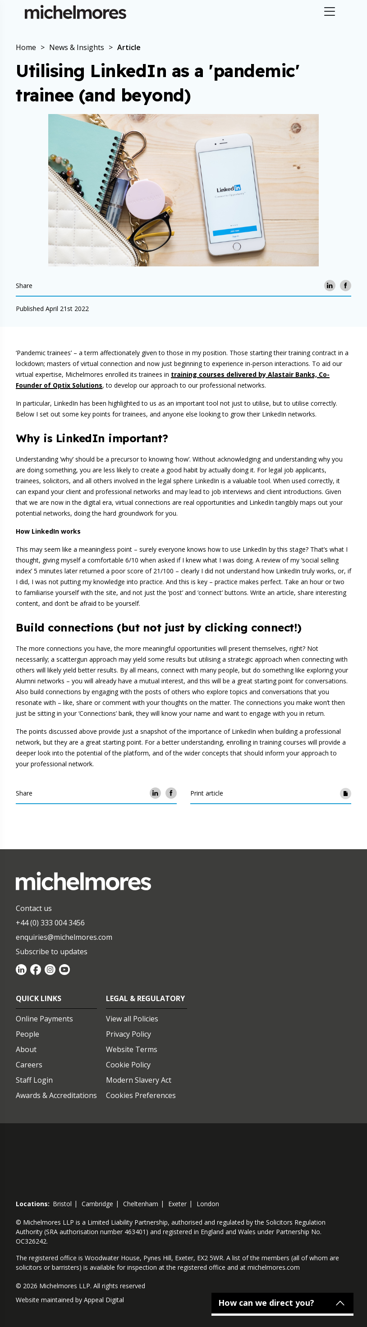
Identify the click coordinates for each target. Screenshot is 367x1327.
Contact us (34, 908)
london (208, 1203)
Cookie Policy (128, 1065)
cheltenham (140, 1203)
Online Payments (44, 1019)
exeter (177, 1203)
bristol (62, 1203)
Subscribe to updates (51, 951)
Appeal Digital (104, 1299)
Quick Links (38, 998)
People (27, 1034)
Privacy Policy (128, 1034)
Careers (29, 1065)
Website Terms (131, 1049)
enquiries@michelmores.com (64, 937)
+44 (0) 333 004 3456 (50, 923)
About (26, 1049)
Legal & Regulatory (145, 998)
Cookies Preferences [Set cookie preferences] (141, 1095)
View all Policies (132, 1019)
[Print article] (345, 793)
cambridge (97, 1203)
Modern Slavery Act (138, 1080)
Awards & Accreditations (56, 1095)
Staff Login (34, 1080)
